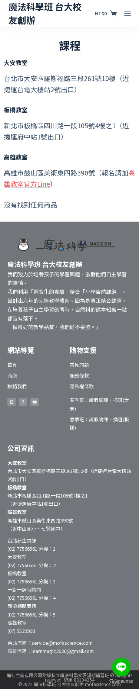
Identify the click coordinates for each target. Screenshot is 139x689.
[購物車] (105, 13)
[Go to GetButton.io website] (121, 681)
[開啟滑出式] (127, 13)
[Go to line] (121, 667)
